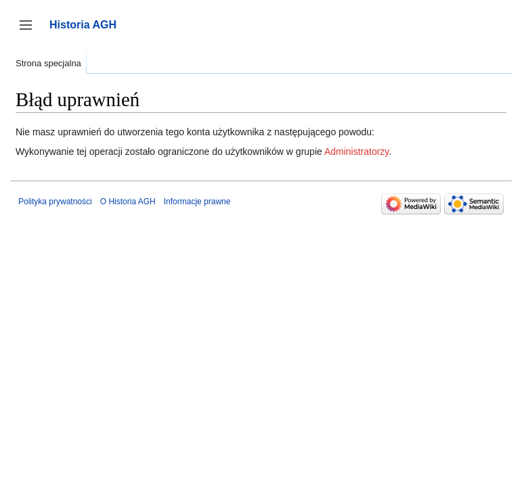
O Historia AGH (128, 201)
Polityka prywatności (55, 201)
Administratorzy (356, 151)
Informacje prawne (197, 201)
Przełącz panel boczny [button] (30, 31)
